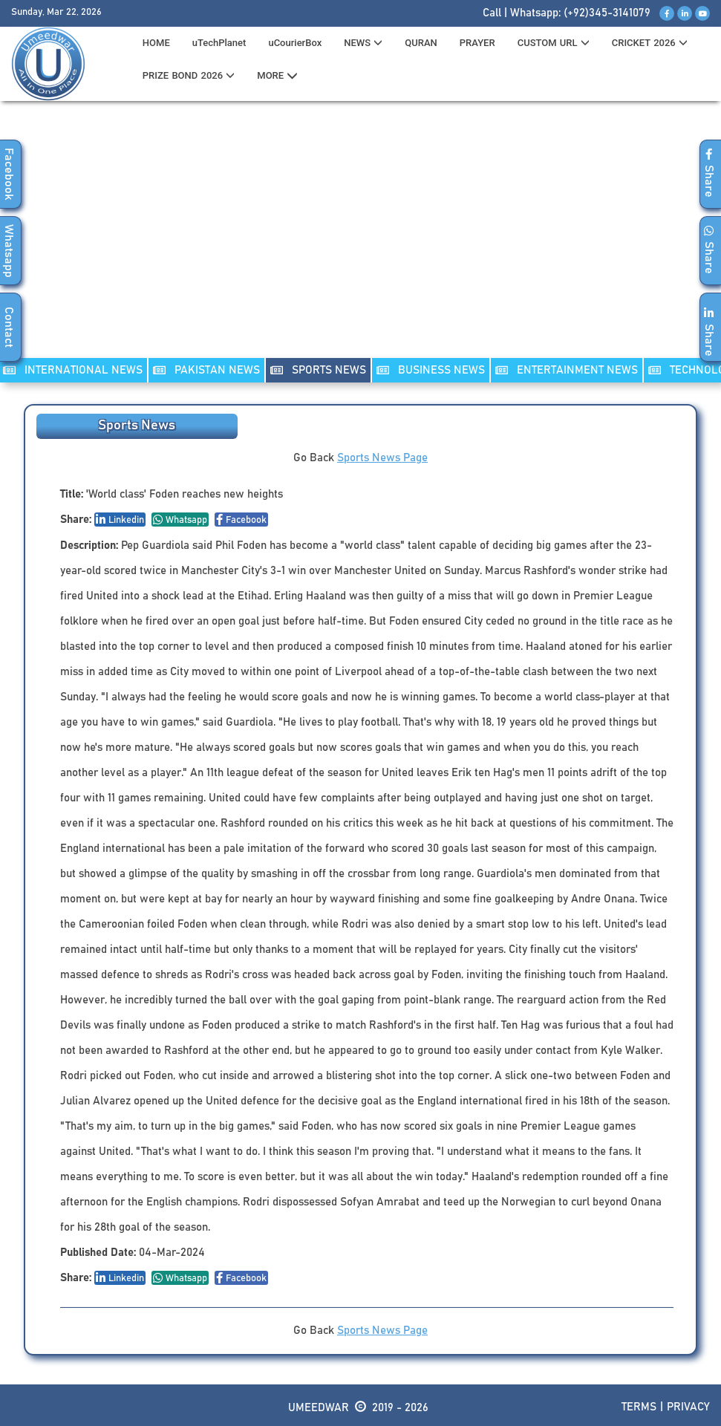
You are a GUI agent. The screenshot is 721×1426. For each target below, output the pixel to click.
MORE (277, 76)
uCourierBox (295, 42)
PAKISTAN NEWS (206, 370)
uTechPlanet (219, 42)
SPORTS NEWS (318, 370)
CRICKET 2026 (650, 42)
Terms (639, 1407)
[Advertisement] (361, 238)
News (363, 42)
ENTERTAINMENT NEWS (566, 370)
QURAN (421, 42)
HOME (156, 42)
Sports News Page (382, 457)
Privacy (688, 1407)
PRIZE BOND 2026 (189, 75)
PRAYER (477, 42)
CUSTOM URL (554, 42)
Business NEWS (430, 370)
